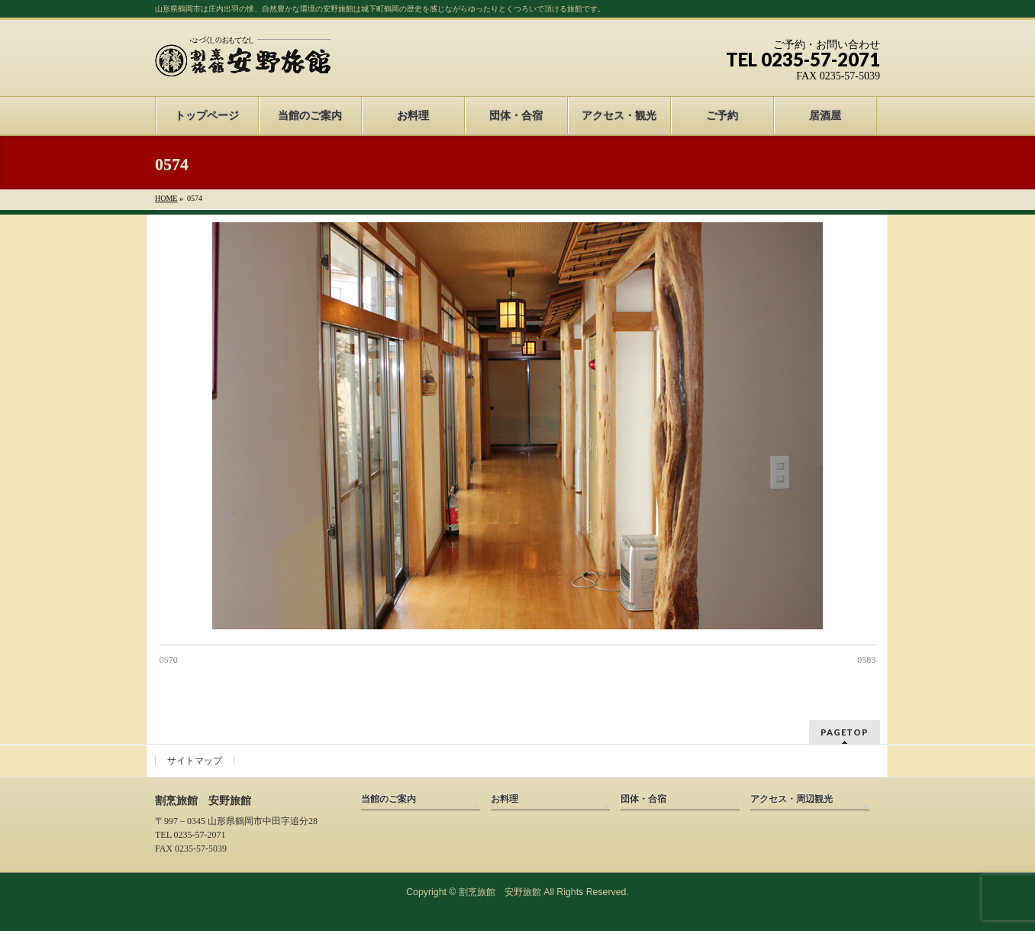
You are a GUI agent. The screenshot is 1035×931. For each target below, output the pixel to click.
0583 (866, 660)
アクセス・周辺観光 (791, 799)
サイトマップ (194, 760)
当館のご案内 (388, 799)
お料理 (504, 799)
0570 (169, 660)
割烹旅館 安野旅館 (500, 892)
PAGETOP (845, 732)
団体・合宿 (643, 799)
